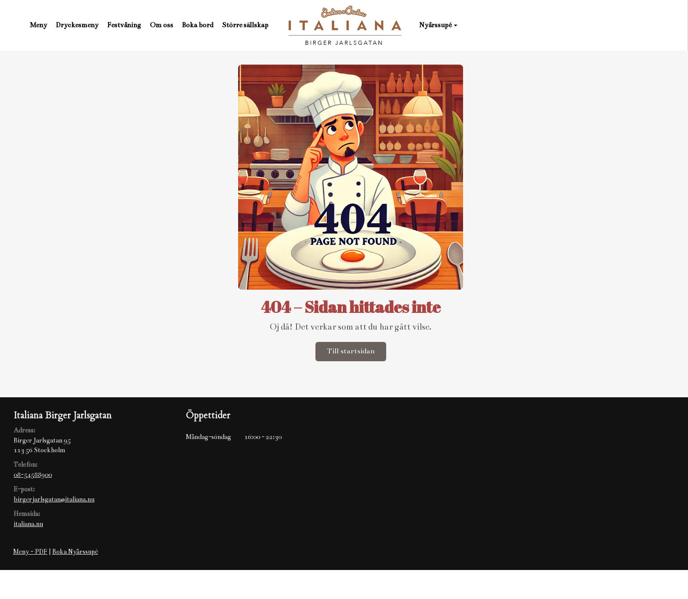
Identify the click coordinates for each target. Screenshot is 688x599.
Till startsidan (351, 351)
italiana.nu (28, 524)
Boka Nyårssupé (75, 551)
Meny (38, 25)
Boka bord (197, 25)
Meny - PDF (30, 551)
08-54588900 (33, 475)
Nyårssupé (438, 25)
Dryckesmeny (77, 25)
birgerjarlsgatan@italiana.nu (54, 499)
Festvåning (124, 25)
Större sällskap (245, 25)
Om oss (161, 25)
